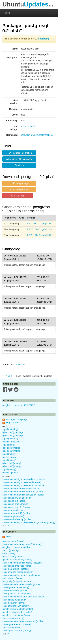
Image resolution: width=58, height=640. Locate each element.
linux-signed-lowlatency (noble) (17, 498)
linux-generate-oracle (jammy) (16, 593)
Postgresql (43, 38)
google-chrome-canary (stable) (17, 559)
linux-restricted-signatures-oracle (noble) (21, 482)
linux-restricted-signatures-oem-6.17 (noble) (23, 485)
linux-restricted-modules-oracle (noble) (20, 488)
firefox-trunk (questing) (13, 618)
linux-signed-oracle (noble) (15, 504)
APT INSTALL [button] (18, 195)
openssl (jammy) (10, 472)
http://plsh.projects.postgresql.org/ (37, 135)
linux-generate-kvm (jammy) (15, 606)
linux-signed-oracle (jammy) (15, 587)
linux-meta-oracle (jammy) (15, 590)
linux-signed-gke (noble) (14, 501)
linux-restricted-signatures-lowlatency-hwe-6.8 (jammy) (28, 522)
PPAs (8, 536)
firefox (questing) (10, 550)
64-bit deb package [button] (19, 189)
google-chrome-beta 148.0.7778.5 (18, 405)
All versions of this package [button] (19, 159)
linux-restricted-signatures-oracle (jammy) (22, 575)
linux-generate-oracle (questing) (17, 572)
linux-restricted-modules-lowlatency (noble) (23, 494)
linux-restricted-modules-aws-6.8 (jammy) (22, 544)
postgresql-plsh (28, 126)
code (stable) (8, 553)
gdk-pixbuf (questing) (12, 432)
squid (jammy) (9, 460)
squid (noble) (8, 445)
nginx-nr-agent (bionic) (13, 541)
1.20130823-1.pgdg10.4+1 (39, 223)
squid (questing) (10, 429)
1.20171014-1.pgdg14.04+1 (40, 229)
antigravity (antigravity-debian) (17, 581)
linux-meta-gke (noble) (13, 516)
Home (6, 12)
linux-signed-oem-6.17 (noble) (16, 507)
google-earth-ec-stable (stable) (17, 612)
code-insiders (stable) (12, 578)
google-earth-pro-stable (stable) (17, 609)
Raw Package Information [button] (19, 153)
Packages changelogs (16, 419)
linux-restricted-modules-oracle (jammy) (21, 584)
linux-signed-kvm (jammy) (14, 600)
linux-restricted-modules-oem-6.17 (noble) (22, 491)
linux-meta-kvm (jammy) (14, 603)
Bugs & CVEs (12, 422)
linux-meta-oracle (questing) (15, 569)
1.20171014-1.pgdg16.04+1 (40, 235)
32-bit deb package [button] (19, 183)
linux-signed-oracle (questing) (16, 566)
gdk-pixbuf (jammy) (11, 463)
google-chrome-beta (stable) (16, 547)
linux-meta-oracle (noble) (14, 510)
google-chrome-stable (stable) (16, 615)
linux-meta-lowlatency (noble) (16, 519)
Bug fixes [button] (19, 165)
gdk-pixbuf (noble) (11, 448)
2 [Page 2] (16, 364)
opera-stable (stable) (12, 556)
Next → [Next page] (21, 364)
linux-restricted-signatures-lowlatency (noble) (23, 479)
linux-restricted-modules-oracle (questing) (22, 563)
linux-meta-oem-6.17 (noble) (16, 513)
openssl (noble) (9, 457)
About (9, 376)
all (8, 525)
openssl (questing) (11, 441)
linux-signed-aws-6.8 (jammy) (16, 630)
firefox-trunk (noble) (11, 627)
